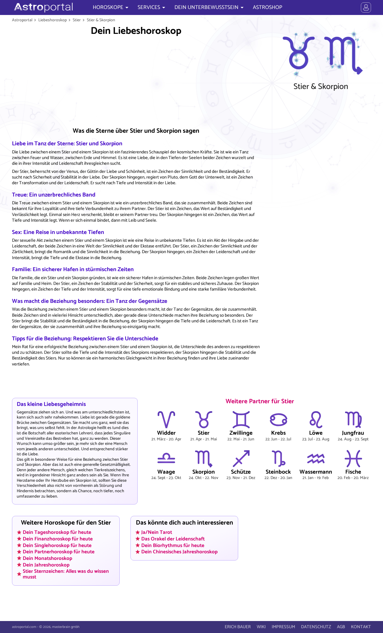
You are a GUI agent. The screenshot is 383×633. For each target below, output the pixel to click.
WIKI (261, 627)
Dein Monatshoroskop (47, 558)
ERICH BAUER (238, 627)
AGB (341, 627)
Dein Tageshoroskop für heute (57, 532)
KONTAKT (361, 627)
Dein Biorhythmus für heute (172, 545)
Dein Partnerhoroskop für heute (59, 552)
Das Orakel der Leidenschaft (173, 539)
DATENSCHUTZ (316, 627)
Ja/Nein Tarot (156, 532)
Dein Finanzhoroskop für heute (58, 539)
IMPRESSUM (283, 627)
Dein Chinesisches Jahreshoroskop (179, 552)
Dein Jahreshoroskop (46, 564)
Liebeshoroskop (52, 20)
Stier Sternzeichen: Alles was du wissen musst (66, 574)
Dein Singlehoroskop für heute (57, 545)
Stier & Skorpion (101, 20)
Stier (77, 20)
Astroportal (22, 20)
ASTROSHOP (267, 7)
